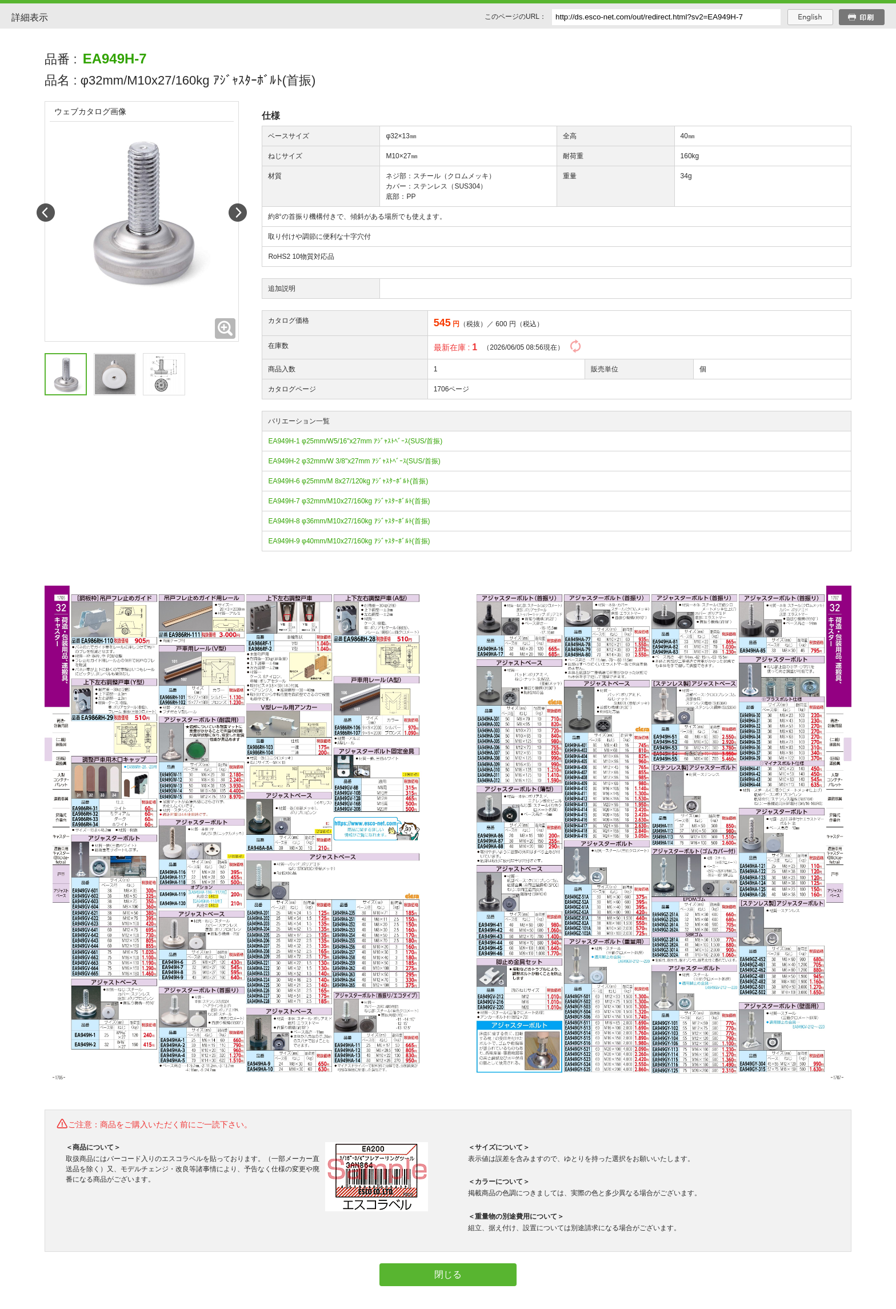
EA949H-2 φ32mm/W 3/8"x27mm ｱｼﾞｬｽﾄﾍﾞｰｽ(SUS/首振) (354, 461)
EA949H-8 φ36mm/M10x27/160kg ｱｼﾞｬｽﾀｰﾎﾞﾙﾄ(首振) (349, 521)
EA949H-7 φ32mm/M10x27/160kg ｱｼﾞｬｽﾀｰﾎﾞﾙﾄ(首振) (349, 501)
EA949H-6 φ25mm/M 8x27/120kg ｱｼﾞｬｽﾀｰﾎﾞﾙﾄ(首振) (348, 481)
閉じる (448, 1274)
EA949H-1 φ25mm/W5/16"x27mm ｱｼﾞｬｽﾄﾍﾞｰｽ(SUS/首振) (355, 441)
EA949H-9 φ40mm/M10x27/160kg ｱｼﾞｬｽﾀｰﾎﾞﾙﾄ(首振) (349, 541)
